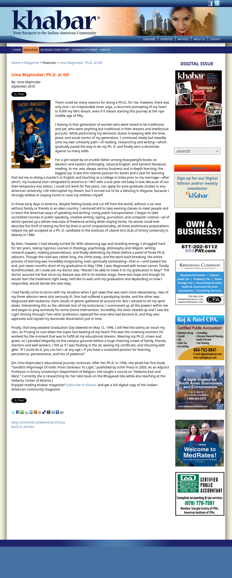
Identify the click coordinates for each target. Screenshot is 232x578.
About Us (199, 39)
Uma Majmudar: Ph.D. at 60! (80, 62)
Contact (215, 39)
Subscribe (149, 39)
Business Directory (54, 50)
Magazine (31, 50)
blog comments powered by (38, 422)
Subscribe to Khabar (81, 385)
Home (17, 50)
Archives (183, 39)
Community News (85, 50)
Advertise (166, 39)
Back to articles (22, 426)
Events (105, 50)
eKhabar (198, 168)
